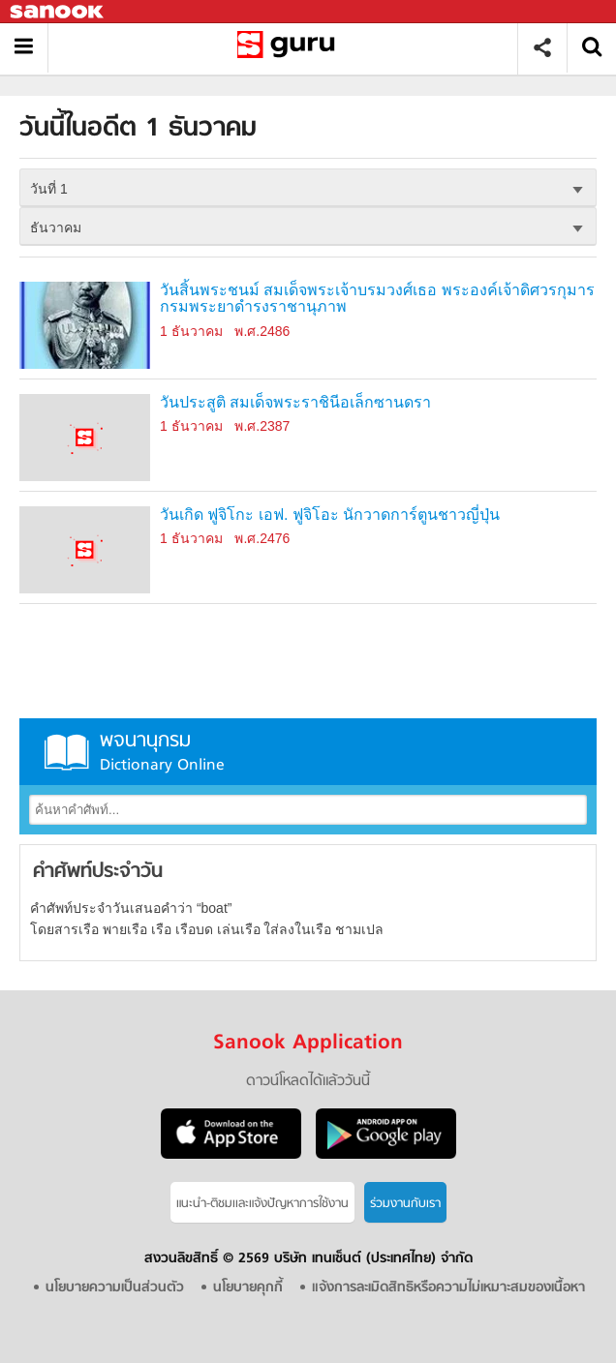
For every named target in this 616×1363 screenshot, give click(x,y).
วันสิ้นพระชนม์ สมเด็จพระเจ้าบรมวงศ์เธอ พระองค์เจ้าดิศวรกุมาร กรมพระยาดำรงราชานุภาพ (377, 299)
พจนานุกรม (308, 751)
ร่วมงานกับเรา (405, 1204)
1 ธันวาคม (191, 331)
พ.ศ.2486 (262, 331)
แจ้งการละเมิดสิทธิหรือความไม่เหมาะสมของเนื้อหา (448, 1288)
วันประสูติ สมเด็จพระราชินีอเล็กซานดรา (295, 402)
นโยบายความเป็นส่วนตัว (115, 1288)
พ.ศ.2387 (262, 426)
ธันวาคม (55, 227)
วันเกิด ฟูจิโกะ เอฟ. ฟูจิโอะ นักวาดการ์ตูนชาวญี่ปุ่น (330, 514)
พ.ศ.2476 (262, 538)
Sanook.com (58, 12)
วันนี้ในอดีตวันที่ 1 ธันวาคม (290, 48)
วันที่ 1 (49, 189)
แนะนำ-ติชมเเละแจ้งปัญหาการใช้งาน (262, 1204)
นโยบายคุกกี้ (248, 1288)
